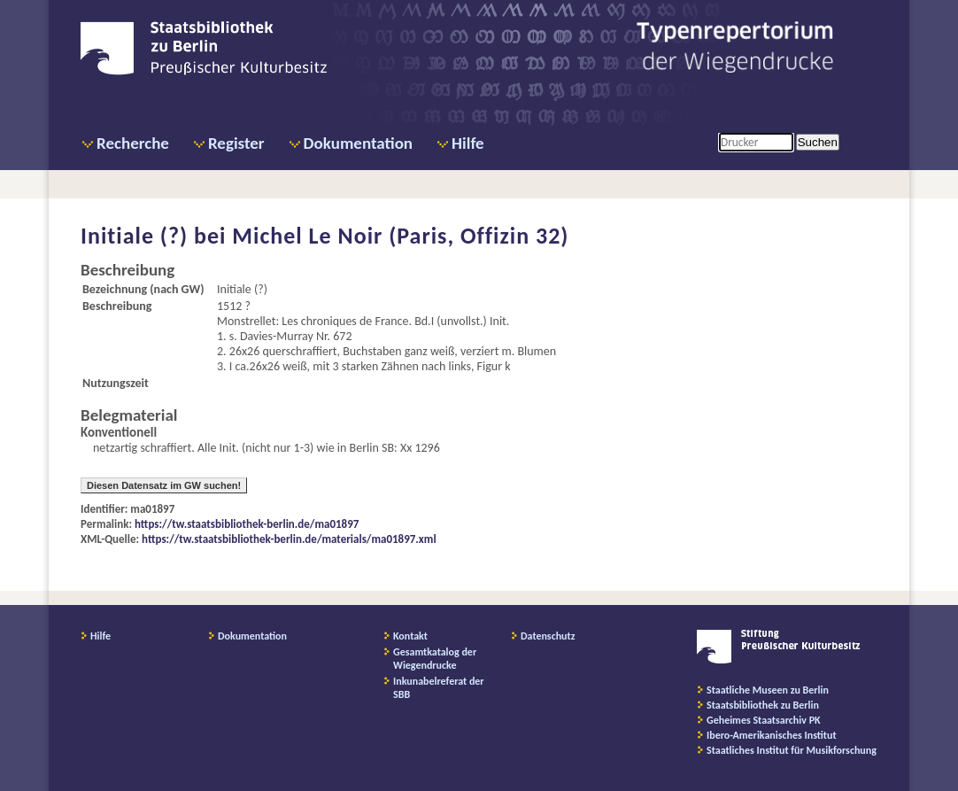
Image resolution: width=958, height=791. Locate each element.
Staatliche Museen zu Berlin (768, 690)
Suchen (818, 142)
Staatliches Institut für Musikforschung (792, 750)
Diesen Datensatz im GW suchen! (164, 485)
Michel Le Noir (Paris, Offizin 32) (400, 235)
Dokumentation (358, 143)
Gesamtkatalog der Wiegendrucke (434, 658)
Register (236, 143)
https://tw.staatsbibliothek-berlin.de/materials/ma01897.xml (289, 539)
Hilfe (468, 143)
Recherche (133, 143)
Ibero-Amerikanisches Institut (772, 735)
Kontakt (410, 636)
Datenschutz (548, 636)
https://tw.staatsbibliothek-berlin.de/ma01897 (247, 524)
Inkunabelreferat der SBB (438, 688)
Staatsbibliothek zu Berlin (763, 705)
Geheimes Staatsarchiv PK (764, 720)
